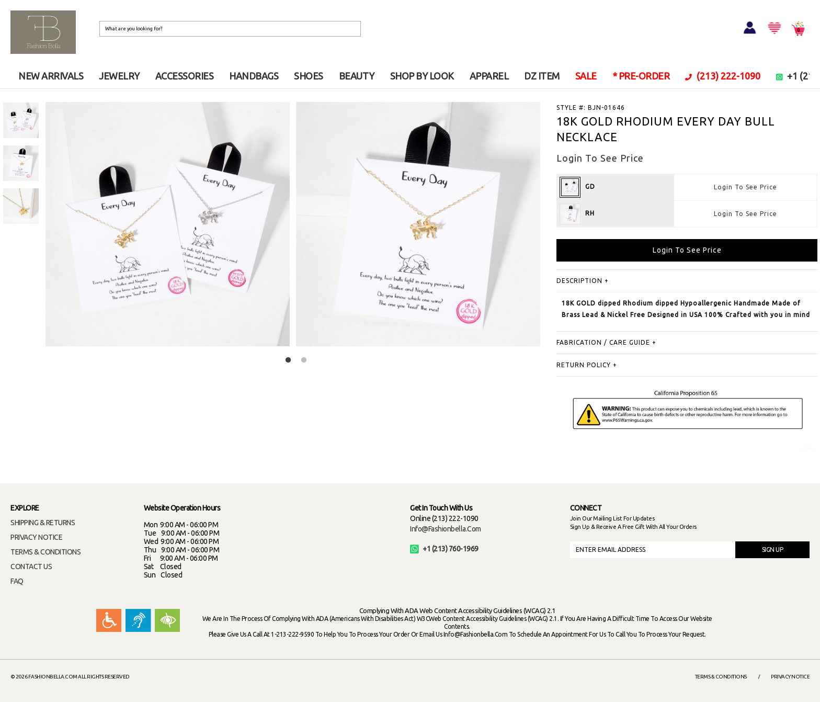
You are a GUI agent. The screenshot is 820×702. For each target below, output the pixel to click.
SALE (586, 76)
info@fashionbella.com (445, 529)
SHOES (308, 76)
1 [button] (288, 360)
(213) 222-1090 (722, 76)
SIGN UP (772, 549)
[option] (21, 120)
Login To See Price (745, 187)
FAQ (17, 581)
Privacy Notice (790, 677)
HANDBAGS (253, 76)
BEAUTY (356, 76)
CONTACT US (31, 566)
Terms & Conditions (721, 677)
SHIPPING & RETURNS (42, 522)
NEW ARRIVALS (50, 76)
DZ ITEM (542, 76)
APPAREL (489, 76)
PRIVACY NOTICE (36, 537)
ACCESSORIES (184, 76)
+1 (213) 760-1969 (444, 549)
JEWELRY (119, 76)
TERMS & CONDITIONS (45, 552)
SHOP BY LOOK (422, 76)
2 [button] (304, 360)
